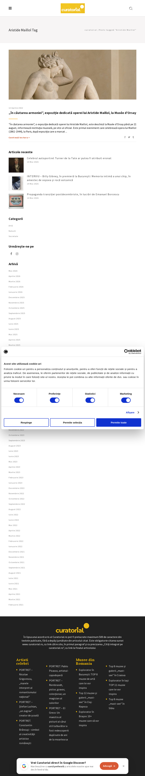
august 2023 (15, 445)
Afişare (130, 412)
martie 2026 (14, 281)
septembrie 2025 (17, 313)
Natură (12, 231)
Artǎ (11, 225)
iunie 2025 (14, 329)
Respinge (26, 422)
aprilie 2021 (14, 594)
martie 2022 (14, 536)
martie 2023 (14, 472)
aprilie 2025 (14, 339)
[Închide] (123, 766)
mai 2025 (13, 334)
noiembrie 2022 (16, 493)
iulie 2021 (13, 578)
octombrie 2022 (16, 498)
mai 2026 (13, 271)
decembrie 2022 (17, 488)
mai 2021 (13, 589)
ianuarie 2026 (15, 292)
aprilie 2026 (14, 276)
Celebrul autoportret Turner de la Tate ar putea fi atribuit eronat (69, 158)
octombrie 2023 (16, 435)
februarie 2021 (16, 604)
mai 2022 (13, 525)
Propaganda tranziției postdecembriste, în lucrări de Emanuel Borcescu (73, 194)
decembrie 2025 (17, 297)
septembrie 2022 (17, 504)
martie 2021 (14, 599)
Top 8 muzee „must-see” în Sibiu (117, 704)
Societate (13, 236)
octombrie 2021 (16, 562)
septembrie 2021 (17, 567)
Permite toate (119, 422)
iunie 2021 (14, 583)
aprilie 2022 (14, 530)
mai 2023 (13, 461)
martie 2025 (14, 345)
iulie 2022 (13, 514)
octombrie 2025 (16, 308)
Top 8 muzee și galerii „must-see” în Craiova (117, 671)
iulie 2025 (13, 324)
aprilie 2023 (14, 467)
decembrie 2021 (17, 551)
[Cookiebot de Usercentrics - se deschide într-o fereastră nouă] (126, 351)
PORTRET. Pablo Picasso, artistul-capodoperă (59, 671)
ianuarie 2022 (15, 546)
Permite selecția (72, 422)
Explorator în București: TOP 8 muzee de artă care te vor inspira (88, 678)
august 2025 (15, 318)
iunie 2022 (14, 520)
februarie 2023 (16, 477)
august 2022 (15, 509)
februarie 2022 (16, 541)
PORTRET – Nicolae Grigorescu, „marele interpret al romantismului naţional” (27, 683)
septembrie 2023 (17, 440)
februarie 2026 (16, 286)
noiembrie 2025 (16, 302)
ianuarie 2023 (15, 483)
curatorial (91, 30)
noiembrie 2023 (16, 430)
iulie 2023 (13, 451)
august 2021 (15, 573)
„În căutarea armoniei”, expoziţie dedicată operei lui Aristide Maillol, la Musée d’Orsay (72, 113)
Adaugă (109, 765)
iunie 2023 (14, 456)
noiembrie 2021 (16, 557)
